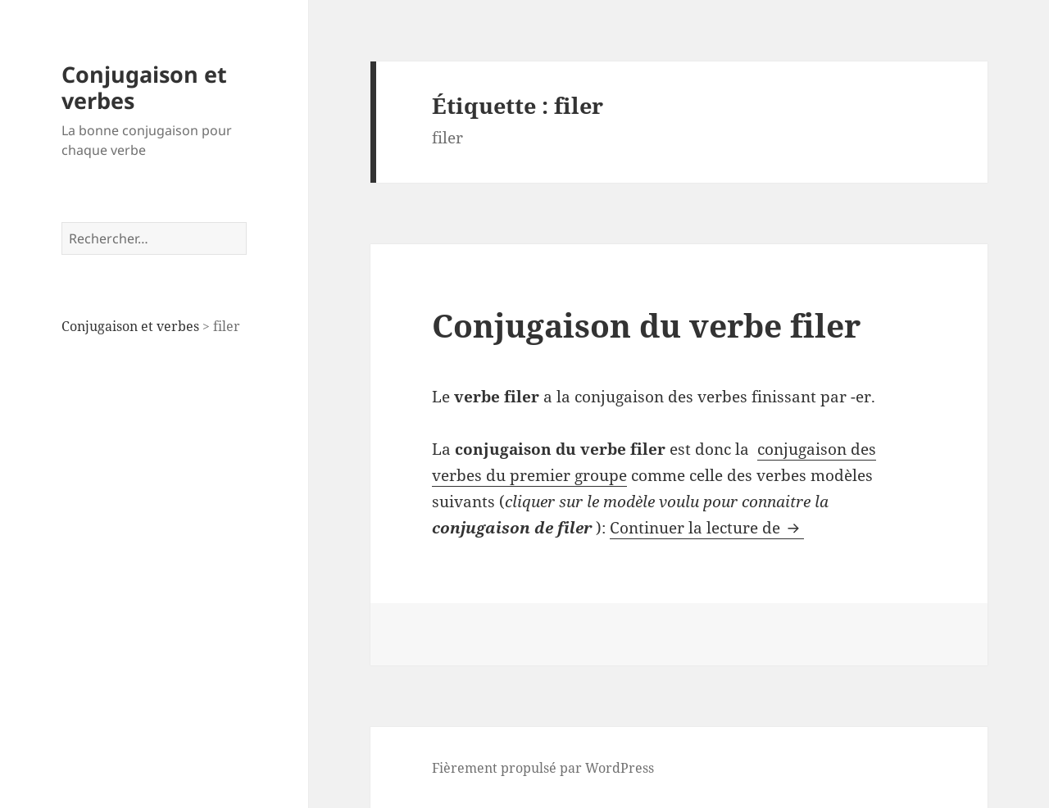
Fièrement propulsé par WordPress (543, 768)
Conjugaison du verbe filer (646, 325)
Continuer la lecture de (707, 527)
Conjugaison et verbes (144, 87)
